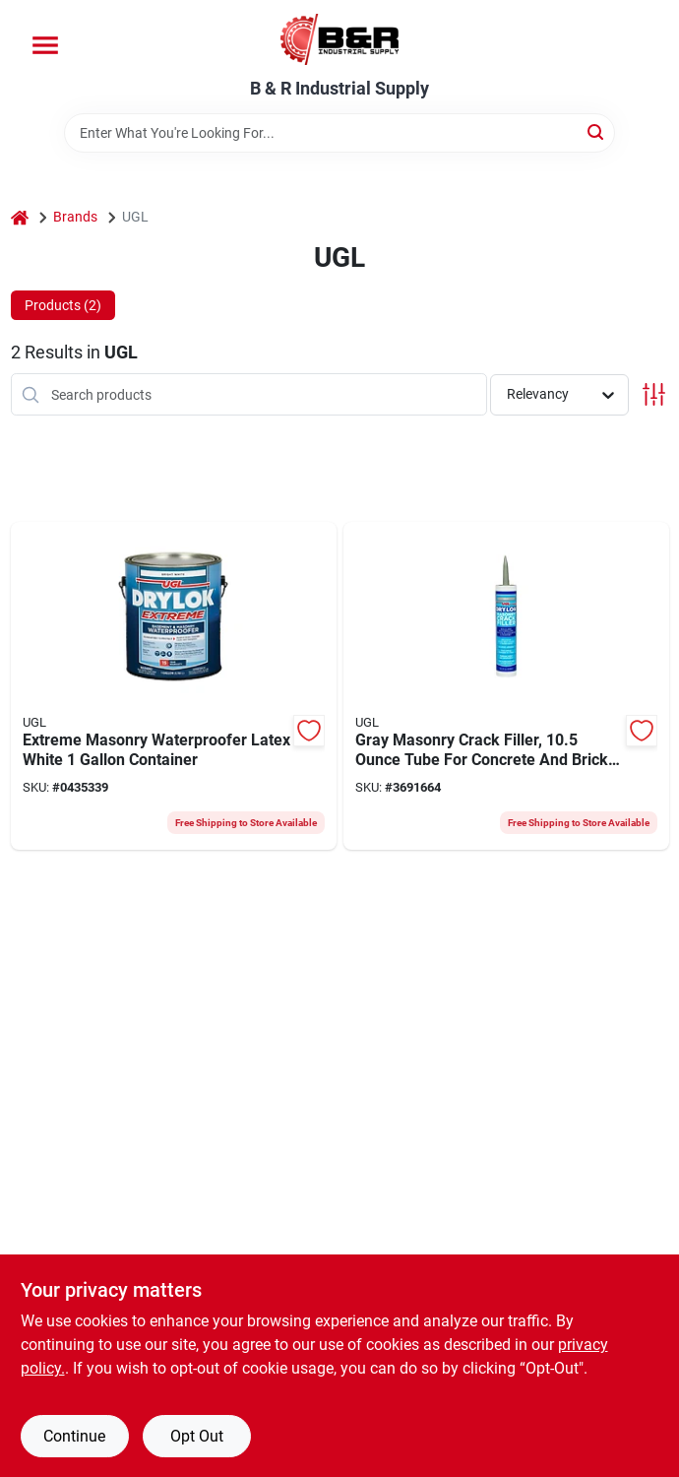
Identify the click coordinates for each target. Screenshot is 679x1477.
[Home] (20, 217)
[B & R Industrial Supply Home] (339, 39)
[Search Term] (339, 133)
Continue (74, 1436)
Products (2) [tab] (63, 305)
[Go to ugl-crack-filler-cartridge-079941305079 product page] (506, 686)
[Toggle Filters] (654, 394)
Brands (75, 217)
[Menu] (45, 45)
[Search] (597, 131)
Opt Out (196, 1436)
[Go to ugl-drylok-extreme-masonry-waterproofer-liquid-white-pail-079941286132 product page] (174, 686)
